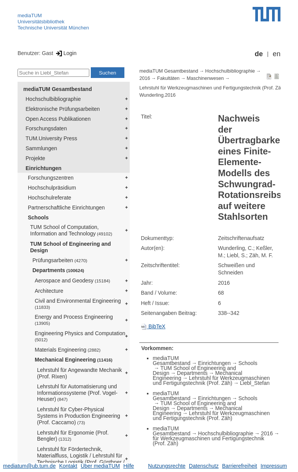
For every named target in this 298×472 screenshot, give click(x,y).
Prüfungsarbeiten (59, 260)
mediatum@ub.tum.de (29, 466)
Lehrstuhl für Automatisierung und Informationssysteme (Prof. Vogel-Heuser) (77, 392)
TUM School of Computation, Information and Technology (71, 230)
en (276, 54)
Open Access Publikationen (58, 119)
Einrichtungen (43, 168)
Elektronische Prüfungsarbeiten (63, 109)
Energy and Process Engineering (74, 320)
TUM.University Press (51, 138)
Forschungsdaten (46, 128)
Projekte (35, 158)
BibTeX (153, 326)
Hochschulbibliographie (53, 99)
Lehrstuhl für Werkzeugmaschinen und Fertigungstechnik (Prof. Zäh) (212, 88)
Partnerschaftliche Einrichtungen (66, 207)
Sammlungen (41, 148)
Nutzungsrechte (166, 466)
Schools (38, 217)
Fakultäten (168, 78)
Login (65, 53)
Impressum (274, 466)
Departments (58, 270)
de (259, 54)
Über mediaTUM (100, 466)
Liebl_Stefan (255, 383)
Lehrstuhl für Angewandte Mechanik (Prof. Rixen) (79, 373)
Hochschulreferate (49, 198)
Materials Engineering (67, 350)
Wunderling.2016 (157, 95)
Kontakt (68, 466)
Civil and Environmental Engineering (78, 304)
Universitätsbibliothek (41, 21)
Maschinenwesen (205, 78)
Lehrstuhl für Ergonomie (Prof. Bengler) (73, 436)
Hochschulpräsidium (52, 188)
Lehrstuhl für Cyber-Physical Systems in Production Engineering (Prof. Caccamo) (78, 415)
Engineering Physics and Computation (80, 336)
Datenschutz (204, 466)
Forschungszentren (51, 178)
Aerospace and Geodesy (72, 280)
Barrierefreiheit (239, 466)
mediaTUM (30, 15)
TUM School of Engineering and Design (70, 247)
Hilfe (128, 466)
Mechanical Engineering (74, 360)
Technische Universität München (53, 28)
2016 (144, 78)
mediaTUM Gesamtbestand (57, 89)
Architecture (49, 291)
